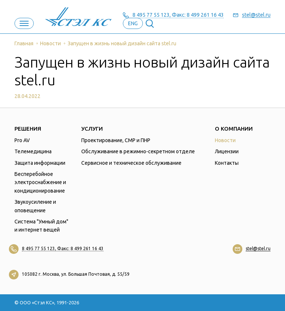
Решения (27, 128)
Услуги (92, 128)
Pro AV (22, 140)
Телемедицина (33, 151)
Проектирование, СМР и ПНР (115, 140)
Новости (225, 140)
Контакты (227, 163)
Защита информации (39, 163)
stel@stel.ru (256, 15)
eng (133, 23)
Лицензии (227, 151)
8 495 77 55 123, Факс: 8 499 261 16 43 (178, 15)
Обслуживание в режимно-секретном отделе (138, 151)
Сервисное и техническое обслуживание (131, 163)
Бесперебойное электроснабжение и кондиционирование (40, 182)
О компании (234, 128)
